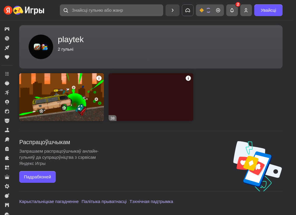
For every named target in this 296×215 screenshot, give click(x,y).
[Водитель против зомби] (61, 97)
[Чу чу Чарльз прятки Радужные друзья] (151, 97)
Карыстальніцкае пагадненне (49, 201)
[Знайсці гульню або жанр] (111, 10)
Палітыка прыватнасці (104, 201)
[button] (111, 10)
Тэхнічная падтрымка (151, 201)
